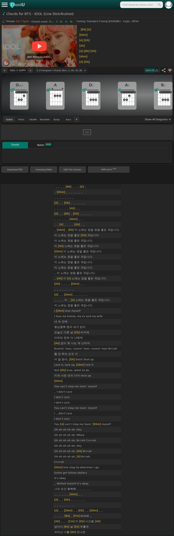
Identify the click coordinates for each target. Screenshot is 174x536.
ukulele (33, 119)
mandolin (45, 119)
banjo (57, 119)
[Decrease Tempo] (4, 70)
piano (21, 119)
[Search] (159, 4)
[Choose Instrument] (76, 119)
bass (68, 119)
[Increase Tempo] (30, 70)
